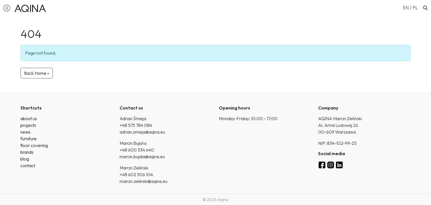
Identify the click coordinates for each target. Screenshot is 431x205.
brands (27, 152)
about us (28, 118)
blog (24, 159)
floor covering (34, 145)
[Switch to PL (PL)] (415, 7)
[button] (6, 7)
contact (27, 165)
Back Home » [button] (36, 73)
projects (28, 125)
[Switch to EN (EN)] (408, 7)
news (25, 132)
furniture (28, 138)
